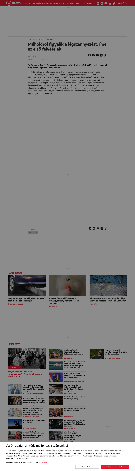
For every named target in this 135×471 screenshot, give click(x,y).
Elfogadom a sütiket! (114, 467)
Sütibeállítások (87, 467)
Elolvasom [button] (43, 462)
